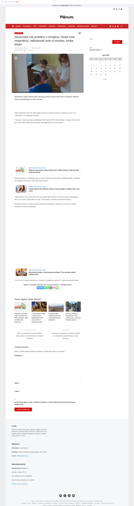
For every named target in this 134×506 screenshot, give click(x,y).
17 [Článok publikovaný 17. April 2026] (110, 68)
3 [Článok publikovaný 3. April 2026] (110, 62)
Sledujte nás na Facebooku (19, 480)
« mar (105, 79)
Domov (18, 26)
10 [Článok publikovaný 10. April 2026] (110, 65)
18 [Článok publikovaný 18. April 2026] (115, 68)
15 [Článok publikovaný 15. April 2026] (101, 68)
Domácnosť (62, 26)
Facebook (97, 500)
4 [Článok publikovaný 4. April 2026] (115, 62)
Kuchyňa (71, 26)
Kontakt (89, 502)
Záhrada (52, 26)
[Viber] (50, 284)
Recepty (94, 26)
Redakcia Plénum (22, 44)
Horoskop (43, 26)
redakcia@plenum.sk (22, 452)
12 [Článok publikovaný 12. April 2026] (120, 65)
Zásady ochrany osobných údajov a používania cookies (59, 502)
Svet (35, 26)
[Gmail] (53, 284)
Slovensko (27, 26)
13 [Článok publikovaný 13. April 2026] (92, 68)
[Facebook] (38, 284)
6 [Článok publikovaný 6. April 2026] (91, 65)
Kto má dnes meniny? (107, 500)
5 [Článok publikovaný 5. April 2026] (120, 62)
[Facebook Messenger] (41, 284)
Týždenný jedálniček (87, 500)
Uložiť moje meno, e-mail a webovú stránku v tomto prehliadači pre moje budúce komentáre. (44, 400)
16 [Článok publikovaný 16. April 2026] (106, 68)
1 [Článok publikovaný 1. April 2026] (101, 62)
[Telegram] (44, 284)
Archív (91, 47)
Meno (16, 379)
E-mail (16, 388)
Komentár (18, 352)
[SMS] (57, 284)
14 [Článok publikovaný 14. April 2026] (96, 68)
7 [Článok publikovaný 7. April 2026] (96, 65)
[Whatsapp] (47, 284)
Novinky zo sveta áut (74, 500)
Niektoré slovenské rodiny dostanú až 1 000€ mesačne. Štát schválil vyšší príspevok (20, 315)
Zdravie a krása (83, 26)
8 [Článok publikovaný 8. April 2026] (101, 65)
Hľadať (91, 39)
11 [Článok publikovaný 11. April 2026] (115, 65)
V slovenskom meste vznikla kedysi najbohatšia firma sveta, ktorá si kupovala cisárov (38, 315)
